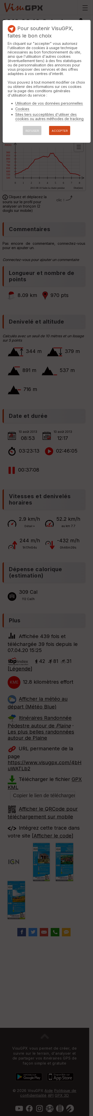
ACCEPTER (60, 131)
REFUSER (32, 131)
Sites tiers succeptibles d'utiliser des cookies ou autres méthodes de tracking (49, 116)
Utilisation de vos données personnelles (49, 103)
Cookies (22, 109)
